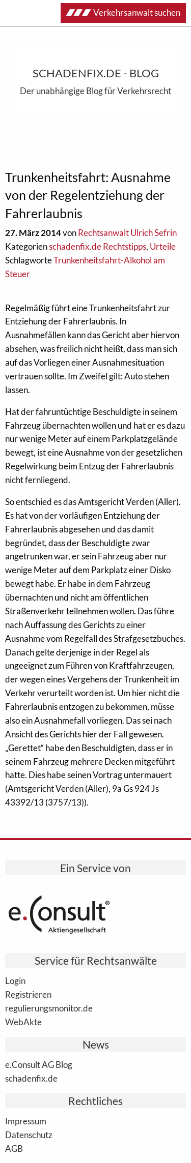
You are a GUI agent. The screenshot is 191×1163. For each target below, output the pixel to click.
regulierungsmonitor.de (49, 1008)
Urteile (163, 246)
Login (15, 980)
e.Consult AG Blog (38, 1064)
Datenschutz (28, 1134)
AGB (14, 1148)
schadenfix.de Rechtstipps (97, 246)
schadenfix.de (31, 1078)
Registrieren (28, 994)
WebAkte (23, 1022)
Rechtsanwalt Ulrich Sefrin (127, 232)
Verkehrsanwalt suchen (123, 12)
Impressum (25, 1121)
